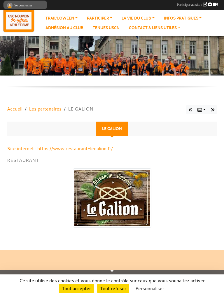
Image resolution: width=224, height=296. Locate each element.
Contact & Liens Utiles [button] (153, 27)
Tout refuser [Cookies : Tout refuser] (113, 288)
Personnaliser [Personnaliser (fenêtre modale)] (149, 288)
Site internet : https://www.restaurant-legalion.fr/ (60, 148)
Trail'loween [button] (60, 18)
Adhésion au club (64, 27)
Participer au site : (197, 5)
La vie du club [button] (136, 18)
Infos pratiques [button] (181, 18)
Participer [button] (98, 18)
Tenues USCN (106, 27)
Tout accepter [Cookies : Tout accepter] (76, 288)
